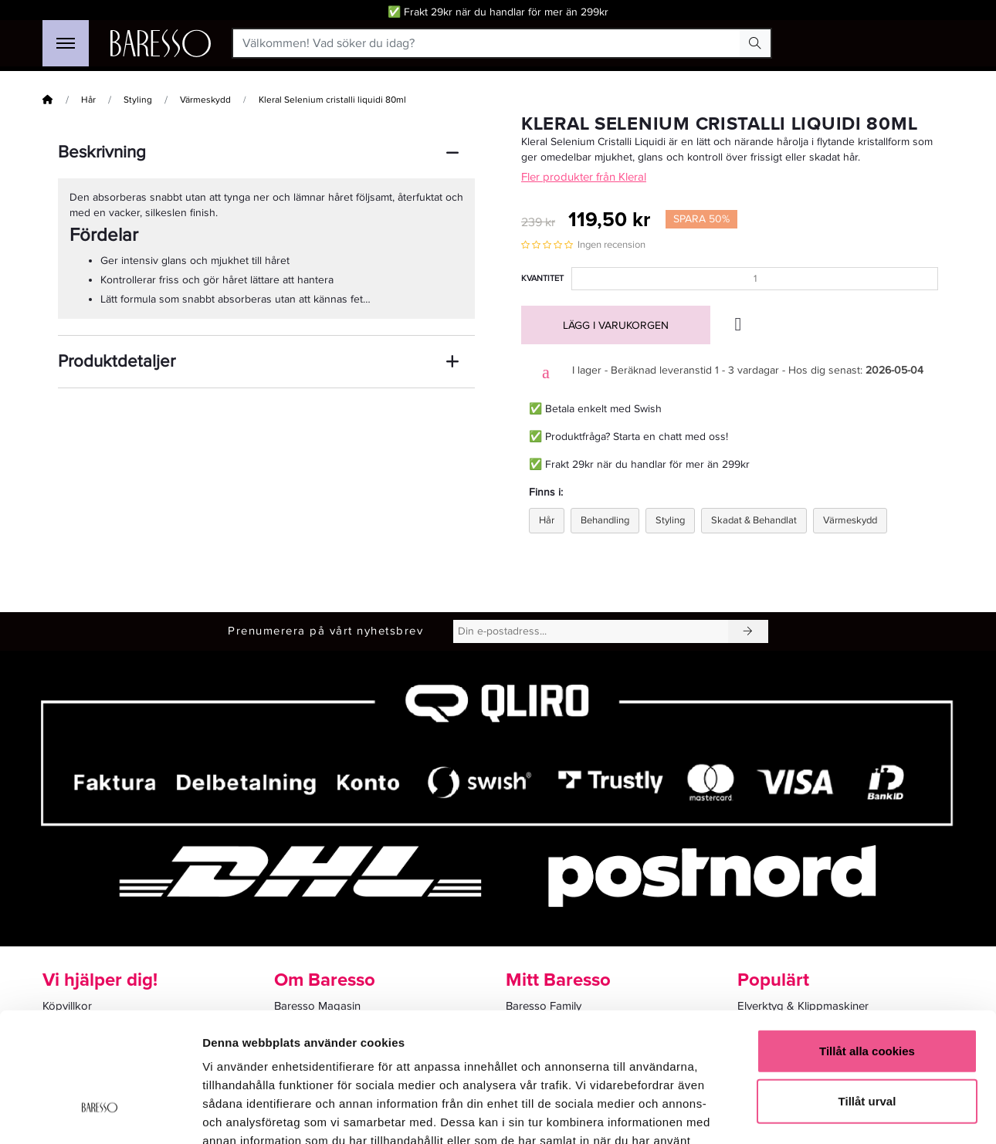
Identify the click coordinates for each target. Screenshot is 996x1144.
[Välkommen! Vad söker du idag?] (486, 43)
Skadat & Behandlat (754, 520)
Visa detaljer (839, 1113)
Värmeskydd (205, 100)
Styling (138, 100)
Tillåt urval (867, 993)
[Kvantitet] (754, 278)
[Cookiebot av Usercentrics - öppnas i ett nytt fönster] (100, 1113)
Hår (88, 100)
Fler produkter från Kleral (583, 177)
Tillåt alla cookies (867, 942)
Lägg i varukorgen (616, 325)
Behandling (605, 520)
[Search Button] (755, 43)
